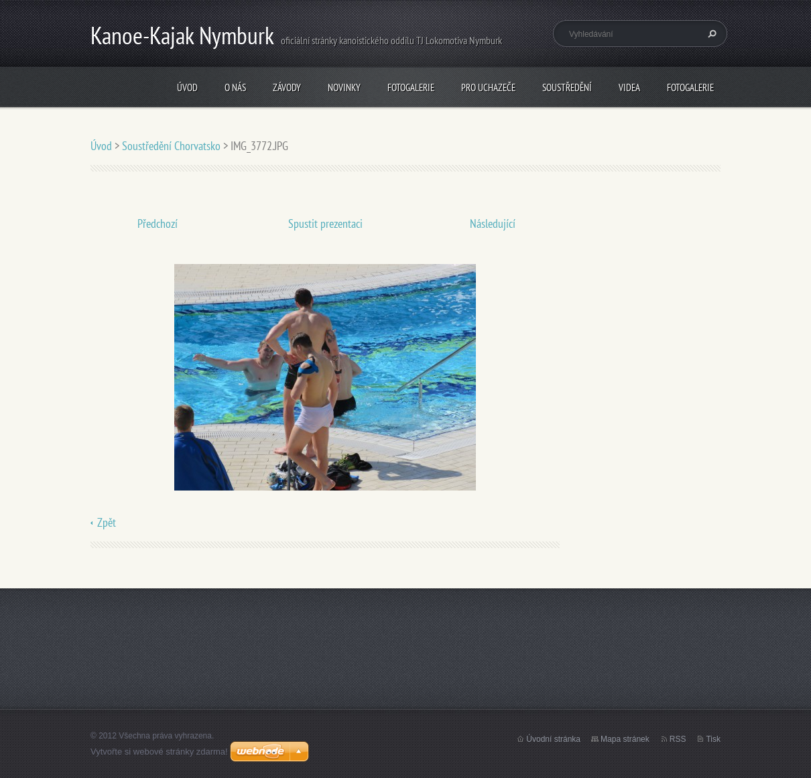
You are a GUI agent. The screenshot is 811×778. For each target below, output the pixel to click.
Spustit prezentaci (325, 223)
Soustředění (567, 87)
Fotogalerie (410, 87)
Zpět (106, 522)
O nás (235, 87)
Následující (492, 223)
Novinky (344, 87)
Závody (287, 87)
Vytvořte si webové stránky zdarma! (159, 752)
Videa (629, 87)
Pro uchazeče (488, 87)
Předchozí (157, 223)
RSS (678, 739)
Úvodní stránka (553, 739)
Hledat (710, 33)
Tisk (713, 739)
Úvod (187, 87)
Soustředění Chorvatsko (171, 145)
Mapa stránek (625, 739)
